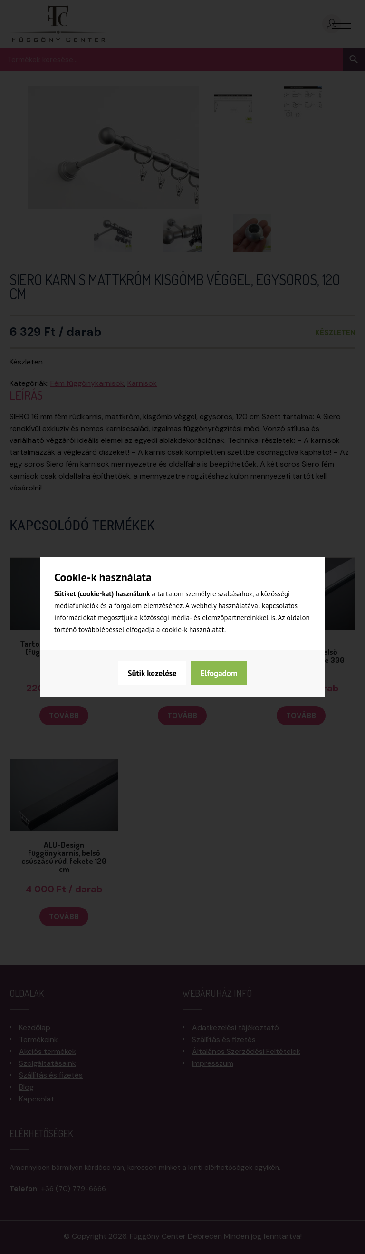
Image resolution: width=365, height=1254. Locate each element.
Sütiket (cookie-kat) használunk (102, 593)
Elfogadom (219, 673)
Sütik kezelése (151, 673)
